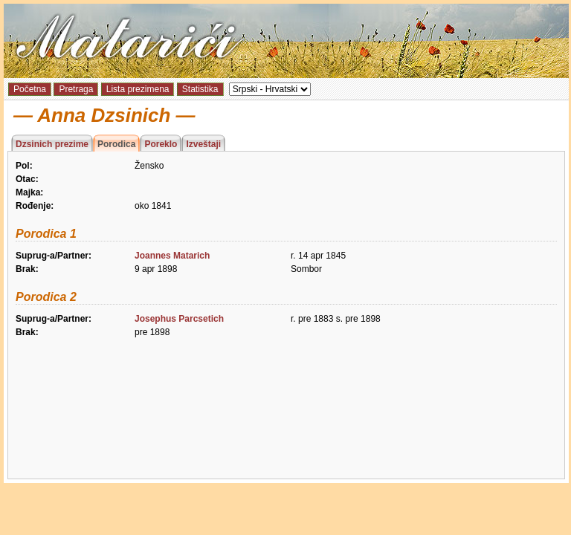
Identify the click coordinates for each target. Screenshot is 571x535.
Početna (29, 89)
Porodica (116, 144)
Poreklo (160, 144)
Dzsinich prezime (52, 144)
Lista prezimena (138, 89)
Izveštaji (203, 144)
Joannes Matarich (172, 255)
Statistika (200, 89)
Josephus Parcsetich (179, 319)
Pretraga (76, 89)
